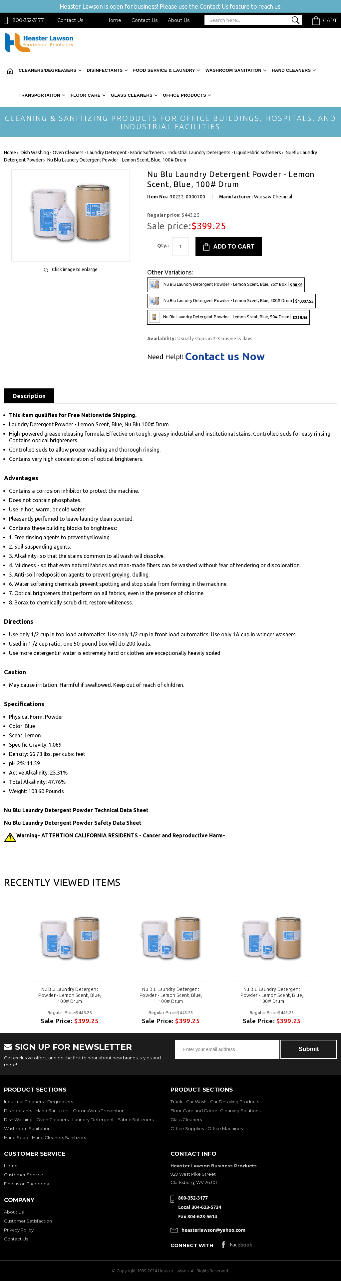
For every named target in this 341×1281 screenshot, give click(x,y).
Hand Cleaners (291, 70)
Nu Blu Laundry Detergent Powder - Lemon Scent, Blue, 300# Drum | (231, 301)
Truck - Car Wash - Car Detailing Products (214, 1101)
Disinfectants (105, 70)
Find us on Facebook (26, 1183)
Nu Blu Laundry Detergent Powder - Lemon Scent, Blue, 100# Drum (69, 995)
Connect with (191, 1245)
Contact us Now (225, 356)
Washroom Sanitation (233, 70)
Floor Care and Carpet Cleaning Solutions (215, 1110)
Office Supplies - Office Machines (206, 1128)
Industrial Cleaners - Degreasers (38, 1101)
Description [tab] (29, 395)
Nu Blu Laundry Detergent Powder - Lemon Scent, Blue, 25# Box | (226, 284)
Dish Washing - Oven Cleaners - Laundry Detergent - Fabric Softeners (79, 1119)
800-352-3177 (28, 20)
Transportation (39, 95)
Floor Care (86, 95)
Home (113, 20)
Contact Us (70, 20)
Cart (330, 20)
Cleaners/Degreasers (48, 70)
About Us (178, 20)
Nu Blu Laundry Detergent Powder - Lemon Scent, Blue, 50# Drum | (228, 317)
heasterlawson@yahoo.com (213, 1230)
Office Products (184, 95)
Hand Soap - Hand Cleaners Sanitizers (45, 1137)
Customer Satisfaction (28, 1221)
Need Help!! (165, 357)
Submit (309, 1049)
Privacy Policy (19, 1229)
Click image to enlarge (75, 269)
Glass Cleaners (132, 95)
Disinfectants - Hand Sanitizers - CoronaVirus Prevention (64, 1110)
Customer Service (23, 1174)
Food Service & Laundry (164, 70)
